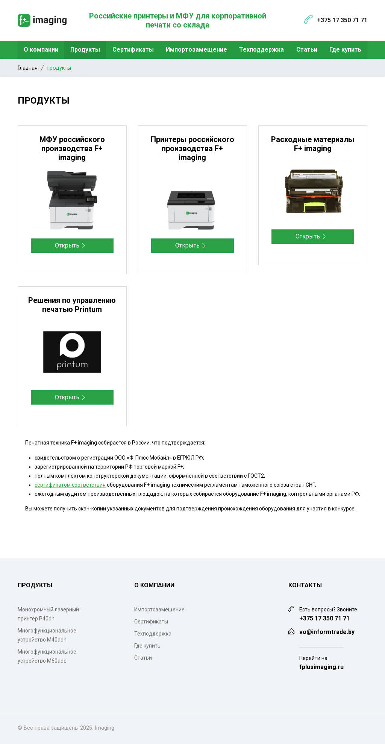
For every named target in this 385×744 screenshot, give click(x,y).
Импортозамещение (196, 49)
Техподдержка (261, 49)
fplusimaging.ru (321, 667)
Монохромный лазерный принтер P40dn (48, 614)
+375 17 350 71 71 (342, 20)
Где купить (345, 49)
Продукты (85, 49)
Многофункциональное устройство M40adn (47, 635)
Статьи (306, 49)
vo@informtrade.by (327, 632)
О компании (41, 49)
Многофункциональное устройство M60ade (47, 656)
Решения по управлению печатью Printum (72, 305)
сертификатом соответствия (70, 485)
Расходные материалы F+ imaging (312, 144)
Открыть (70, 245)
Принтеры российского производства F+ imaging (192, 148)
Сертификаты (133, 49)
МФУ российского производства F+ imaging (72, 148)
